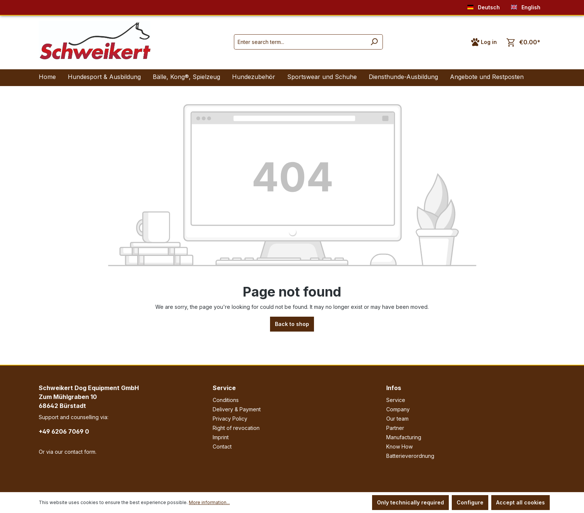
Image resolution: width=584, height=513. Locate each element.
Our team (397, 418)
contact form (79, 452)
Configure (470, 502)
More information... (209, 502)
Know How (399, 446)
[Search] (374, 42)
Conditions (226, 400)
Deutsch (483, 5)
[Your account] (484, 42)
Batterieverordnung (410, 456)
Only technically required (410, 502)
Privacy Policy (230, 418)
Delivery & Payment (237, 409)
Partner (395, 428)
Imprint (221, 437)
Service (224, 388)
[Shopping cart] (523, 42)
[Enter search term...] (300, 42)
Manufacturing (403, 437)
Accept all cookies (520, 502)
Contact (222, 446)
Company (398, 409)
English (525, 5)
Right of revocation (236, 428)
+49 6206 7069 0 (64, 431)
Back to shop (292, 324)
